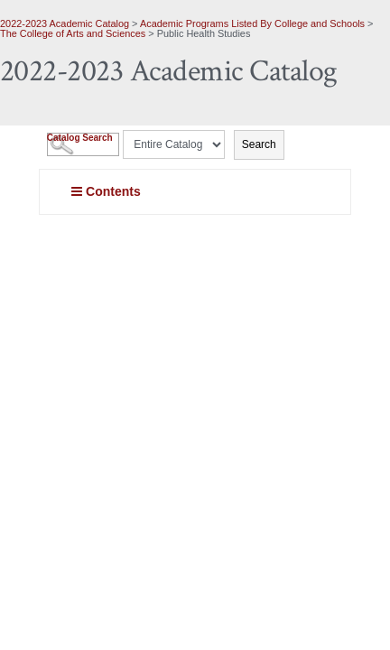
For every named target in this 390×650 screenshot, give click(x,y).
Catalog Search (80, 138)
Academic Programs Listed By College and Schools (252, 23)
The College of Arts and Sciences (72, 33)
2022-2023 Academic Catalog (64, 23)
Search (259, 144)
